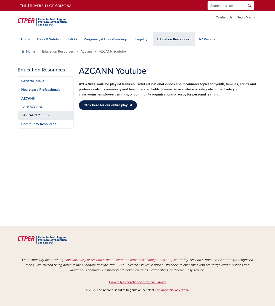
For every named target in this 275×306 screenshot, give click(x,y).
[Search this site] (226, 5)
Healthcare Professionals (40, 90)
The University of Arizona (172, 290)
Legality (141, 39)
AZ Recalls (207, 39)
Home (25, 39)
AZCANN (28, 98)
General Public (32, 81)
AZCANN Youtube (36, 115)
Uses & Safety (48, 39)
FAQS (72, 39)
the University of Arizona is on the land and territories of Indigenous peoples (121, 260)
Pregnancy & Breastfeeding (105, 39)
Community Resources (38, 124)
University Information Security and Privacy (137, 282)
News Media (246, 17)
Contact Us (224, 17)
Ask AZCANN (33, 107)
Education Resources (173, 39)
